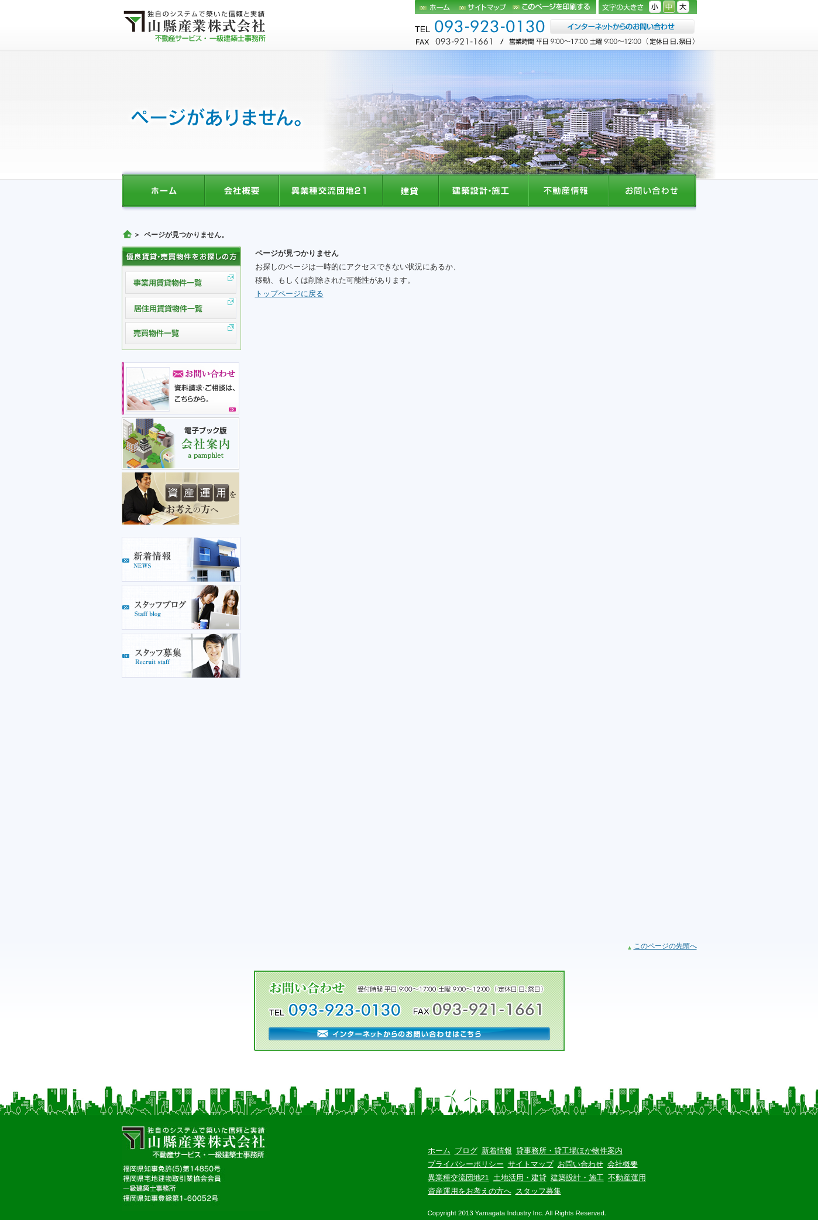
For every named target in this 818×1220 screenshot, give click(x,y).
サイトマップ (486, 7)
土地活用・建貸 (520, 1177)
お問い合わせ (580, 1164)
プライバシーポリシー (466, 1164)
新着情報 (497, 1150)
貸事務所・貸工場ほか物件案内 (569, 1150)
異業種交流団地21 (458, 1177)
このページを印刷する (554, 7)
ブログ (466, 1150)
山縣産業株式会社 (195, 25)
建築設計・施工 (577, 1177)
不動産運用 (627, 1177)
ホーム (437, 7)
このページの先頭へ (665, 946)
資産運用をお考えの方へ (469, 1191)
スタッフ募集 (538, 1191)
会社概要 (622, 1164)
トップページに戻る (289, 293)
